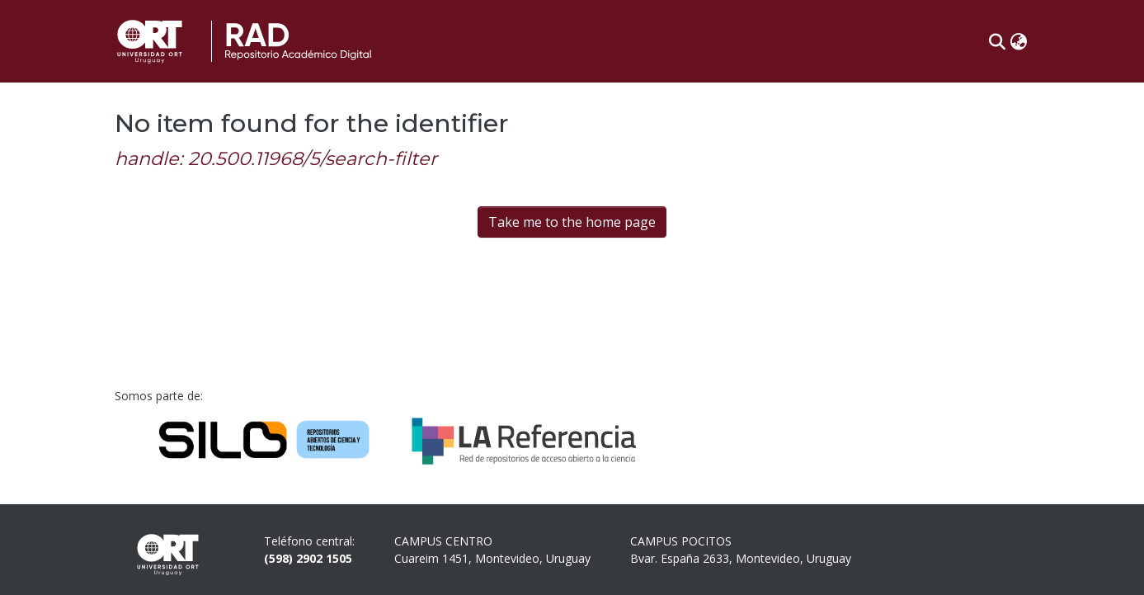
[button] (997, 41)
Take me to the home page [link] (572, 222)
